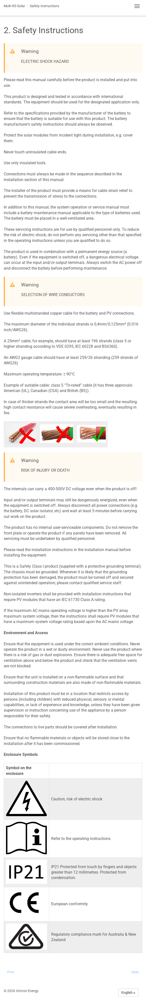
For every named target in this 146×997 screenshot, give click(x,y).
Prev (10, 972)
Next (135, 972)
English (128, 993)
